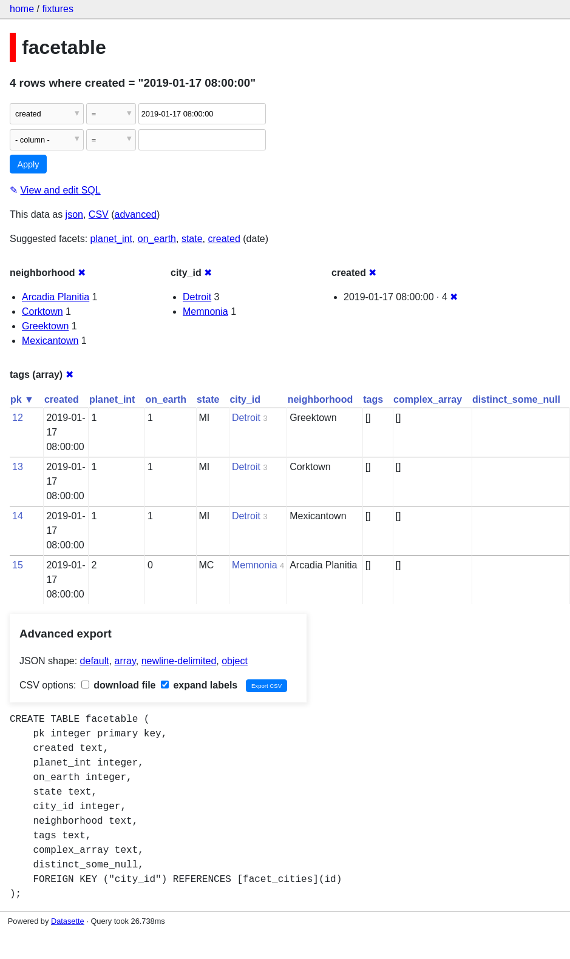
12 (17, 417)
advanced (136, 214)
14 (17, 516)
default (94, 661)
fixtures (57, 9)
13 (17, 467)
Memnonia (205, 311)
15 (17, 565)
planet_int (111, 239)
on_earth (157, 239)
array (125, 661)
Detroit (197, 297)
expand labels (199, 685)
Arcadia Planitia (55, 297)
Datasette (67, 921)
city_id (244, 399)
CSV (99, 214)
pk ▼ (22, 399)
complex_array (427, 399)
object (235, 661)
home (22, 9)
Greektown (45, 326)
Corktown (42, 311)
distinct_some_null (516, 399)
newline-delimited (179, 661)
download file (118, 685)
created (224, 239)
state (192, 239)
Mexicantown (50, 340)
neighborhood (320, 399)
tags (373, 399)
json (74, 214)
